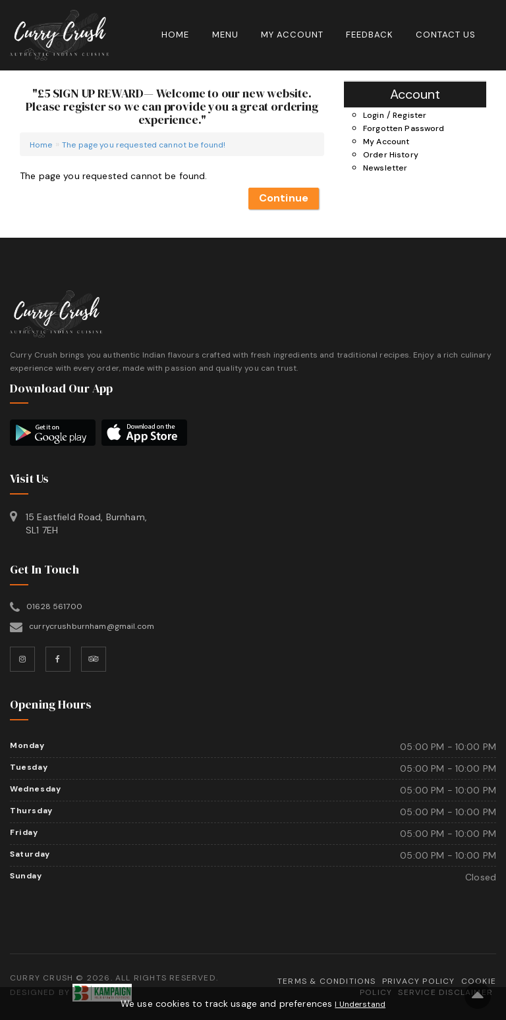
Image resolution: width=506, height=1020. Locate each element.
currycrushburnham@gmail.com (91, 626)
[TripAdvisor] (93, 659)
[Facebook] (57, 659)
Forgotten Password (404, 128)
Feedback (369, 34)
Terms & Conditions (326, 981)
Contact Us (446, 34)
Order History (390, 154)
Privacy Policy (418, 981)
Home (175, 34)
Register (409, 115)
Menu (225, 34)
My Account (292, 34)
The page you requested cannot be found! (143, 145)
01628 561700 (54, 606)
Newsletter (385, 168)
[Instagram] (22, 659)
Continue (283, 198)
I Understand (360, 1004)
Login (373, 115)
